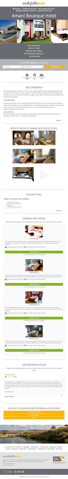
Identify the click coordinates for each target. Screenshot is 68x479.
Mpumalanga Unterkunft (46, 9)
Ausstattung (34, 48)
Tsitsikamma (42, 449)
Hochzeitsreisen (34, 415)
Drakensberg (32, 449)
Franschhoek (44, 447)
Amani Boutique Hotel (8, 465)
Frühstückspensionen (34, 412)
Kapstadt (26, 447)
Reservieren (34, 56)
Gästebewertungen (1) (34, 54)
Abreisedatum (42, 67)
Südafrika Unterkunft (30, 9)
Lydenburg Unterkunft (45, 11)
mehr (58, 120)
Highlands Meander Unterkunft (26, 11)
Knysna (8, 449)
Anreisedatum (21, 67)
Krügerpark (22, 449)
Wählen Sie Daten (34, 252)
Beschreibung (34, 45)
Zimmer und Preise (34, 51)
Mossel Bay (50, 449)
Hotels (34, 418)
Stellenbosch (35, 447)
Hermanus (59, 449)
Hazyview (15, 449)
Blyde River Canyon (56, 447)
